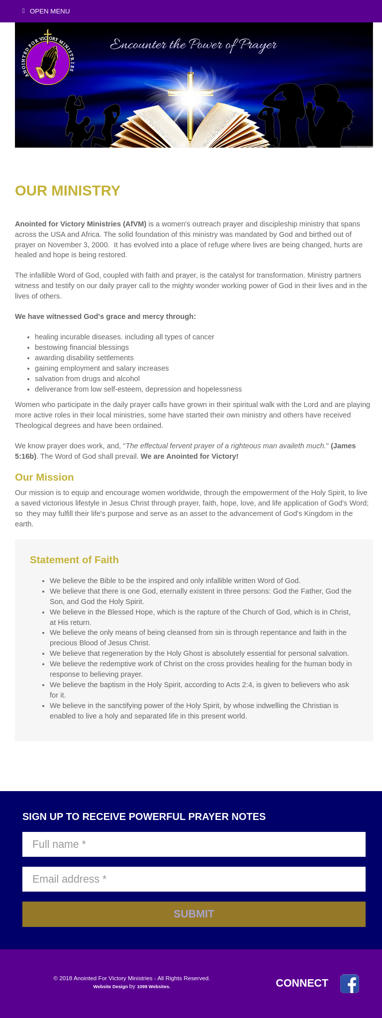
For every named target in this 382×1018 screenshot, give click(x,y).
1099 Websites (153, 986)
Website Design (111, 986)
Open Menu (46, 11)
